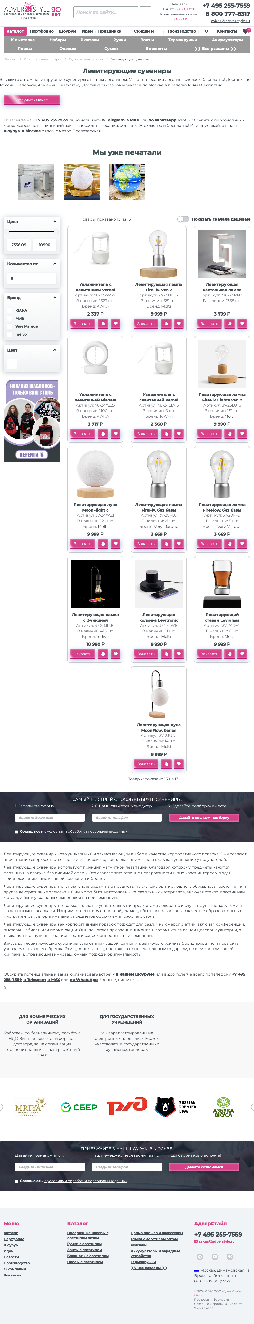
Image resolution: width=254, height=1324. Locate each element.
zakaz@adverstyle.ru (230, 21)
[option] (36, 185)
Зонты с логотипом (84, 1250)
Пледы (25, 48)
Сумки (111, 48)
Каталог (15, 32)
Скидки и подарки (144, 32)
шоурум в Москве (22, 131)
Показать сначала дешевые (221, 219)
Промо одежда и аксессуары (157, 1233)
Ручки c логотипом (84, 1244)
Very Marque (166, 526)
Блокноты (156, 48)
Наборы (57, 40)
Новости (11, 1257)
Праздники (109, 31)
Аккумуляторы (227, 40)
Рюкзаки (89, 40)
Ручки (119, 40)
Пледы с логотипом (85, 1262)
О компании (15, 1269)
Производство (181, 31)
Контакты (227, 31)
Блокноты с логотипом (88, 1256)
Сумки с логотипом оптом (154, 1239)
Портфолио (41, 31)
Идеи (87, 31)
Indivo (103, 636)
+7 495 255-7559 (226, 5)
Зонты (147, 40)
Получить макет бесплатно (32, 101)
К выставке (23, 40)
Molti (166, 306)
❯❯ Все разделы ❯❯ (215, 48)
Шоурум (67, 31)
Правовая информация (211, 1299)
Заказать (82, 323)
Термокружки (182, 40)
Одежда (68, 48)
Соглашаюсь (71, 832)
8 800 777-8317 (228, 13)
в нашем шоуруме (135, 974)
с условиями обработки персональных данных (85, 831)
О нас (206, 32)
